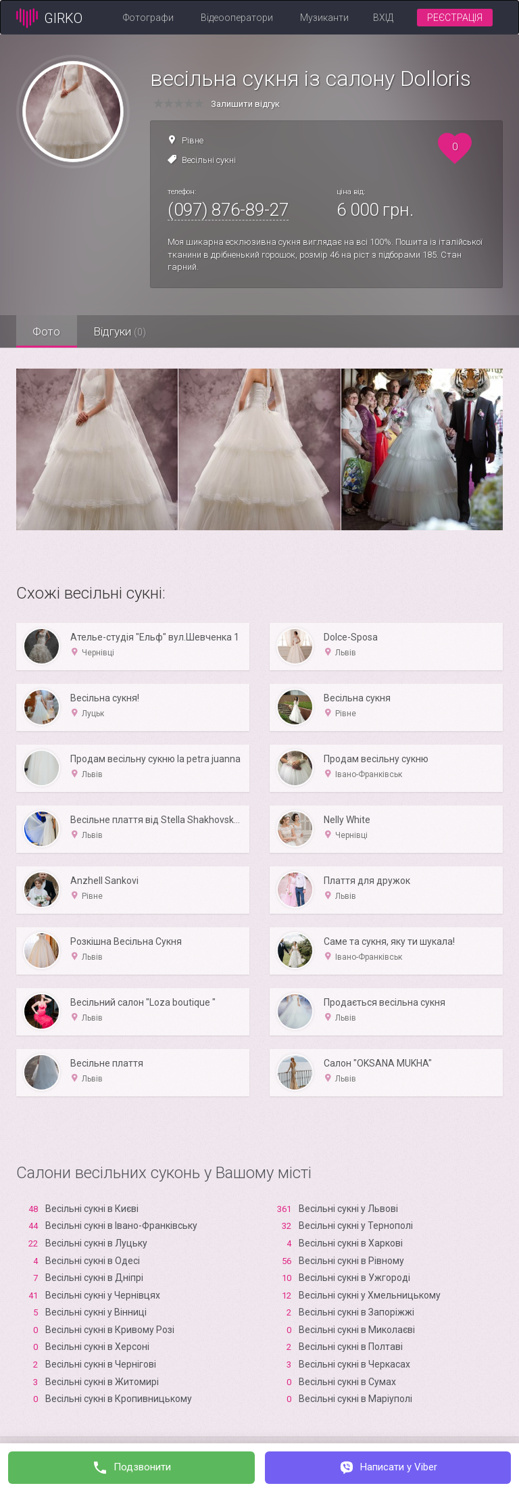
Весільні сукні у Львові (348, 1208)
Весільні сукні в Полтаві (351, 1346)
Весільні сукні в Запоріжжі (356, 1312)
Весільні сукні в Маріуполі (355, 1398)
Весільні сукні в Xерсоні (97, 1346)
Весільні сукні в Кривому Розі (109, 1329)
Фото (47, 331)
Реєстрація (455, 17)
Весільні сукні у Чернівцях (102, 1295)
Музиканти (324, 17)
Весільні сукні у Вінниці (96, 1312)
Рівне (192, 140)
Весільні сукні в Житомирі (102, 1381)
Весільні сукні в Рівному (351, 1260)
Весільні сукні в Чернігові (100, 1364)
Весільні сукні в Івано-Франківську (121, 1225)
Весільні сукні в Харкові (351, 1243)
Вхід (383, 17)
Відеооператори (237, 17)
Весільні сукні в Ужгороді (354, 1277)
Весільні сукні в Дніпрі (94, 1277)
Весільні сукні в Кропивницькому (118, 1398)
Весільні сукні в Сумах (347, 1381)
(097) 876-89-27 (228, 210)
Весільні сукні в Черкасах (354, 1364)
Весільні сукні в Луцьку (96, 1243)
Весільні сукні (209, 160)
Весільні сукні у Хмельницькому (370, 1295)
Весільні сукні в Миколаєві (357, 1329)
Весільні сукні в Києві (92, 1208)
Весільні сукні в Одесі (92, 1260)
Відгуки (121, 331)
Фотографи (148, 17)
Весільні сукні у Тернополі (356, 1225)
